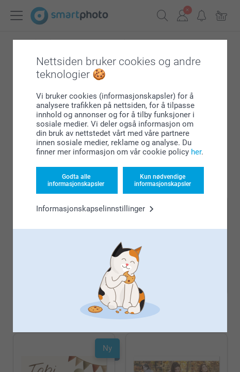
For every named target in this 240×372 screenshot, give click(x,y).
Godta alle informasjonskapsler (75, 180)
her (196, 152)
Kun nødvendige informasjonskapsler (162, 180)
